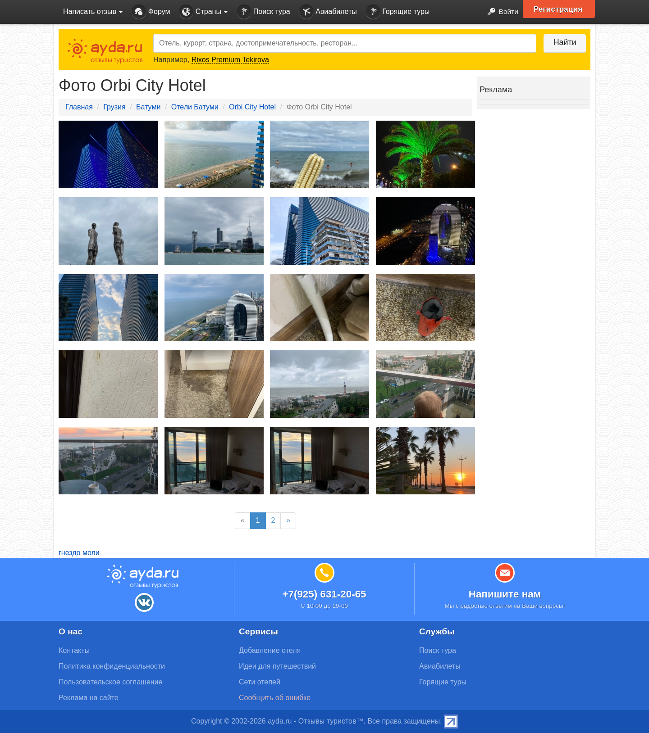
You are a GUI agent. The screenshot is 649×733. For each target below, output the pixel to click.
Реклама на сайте (89, 697)
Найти (563, 42)
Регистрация (559, 9)
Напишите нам (505, 594)
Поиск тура (263, 12)
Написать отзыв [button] (93, 11)
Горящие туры (398, 12)
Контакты (74, 650)
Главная (79, 107)
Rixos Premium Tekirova (230, 59)
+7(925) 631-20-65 (324, 594)
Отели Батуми (195, 107)
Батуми (148, 107)
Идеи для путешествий (277, 666)
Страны (203, 12)
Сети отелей (259, 682)
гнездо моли (79, 553)
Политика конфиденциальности (112, 666)
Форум (151, 12)
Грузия (114, 107)
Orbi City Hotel (252, 107)
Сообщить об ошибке (275, 697)
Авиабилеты (328, 12)
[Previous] (243, 520)
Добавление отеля (270, 650)
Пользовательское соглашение (110, 682)
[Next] (288, 520)
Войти (500, 12)
